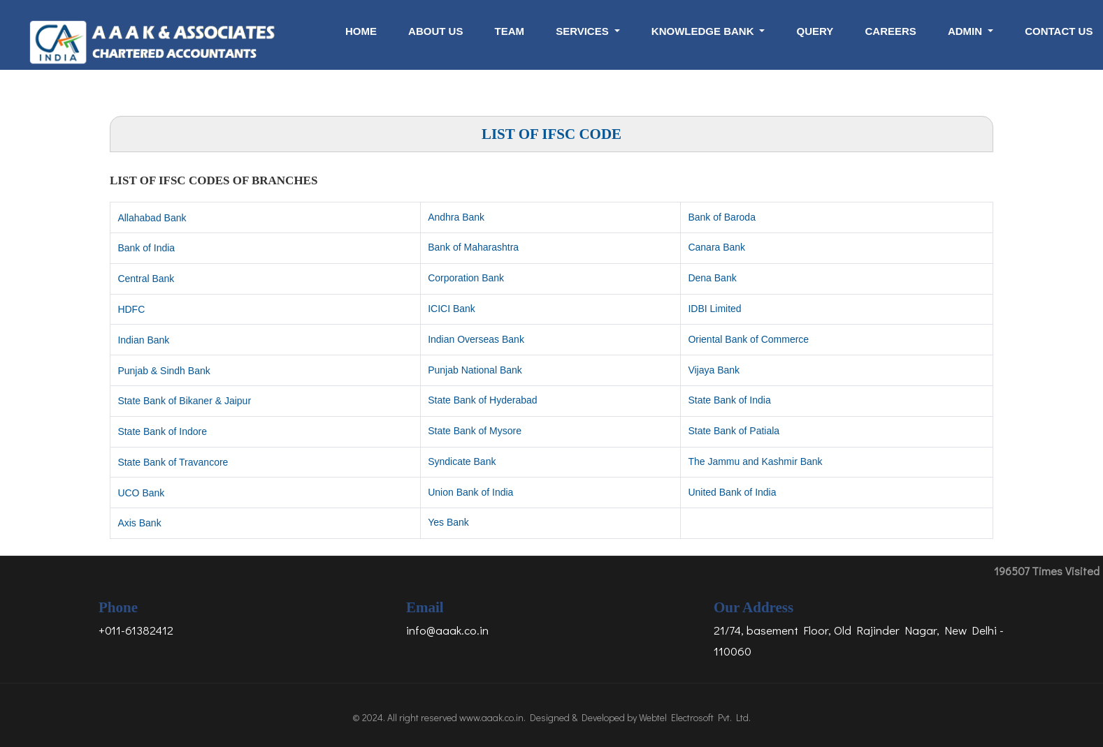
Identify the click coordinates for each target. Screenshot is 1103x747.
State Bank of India (729, 400)
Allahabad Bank (151, 217)
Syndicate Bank (462, 461)
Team (510, 31)
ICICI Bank (451, 308)
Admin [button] (966, 31)
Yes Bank (448, 522)
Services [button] (584, 31)
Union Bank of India (470, 492)
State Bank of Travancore (172, 462)
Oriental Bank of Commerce (748, 339)
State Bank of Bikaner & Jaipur (184, 400)
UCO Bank (140, 492)
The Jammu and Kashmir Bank (755, 461)
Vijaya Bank (714, 370)
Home (361, 31)
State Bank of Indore (162, 431)
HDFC (131, 309)
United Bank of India (732, 492)
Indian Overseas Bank (476, 339)
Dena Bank (712, 277)
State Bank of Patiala (733, 430)
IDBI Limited (714, 308)
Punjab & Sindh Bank (163, 370)
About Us (435, 31)
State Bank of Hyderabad (482, 400)
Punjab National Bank (475, 370)
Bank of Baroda (722, 217)
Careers (890, 31)
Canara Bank (716, 247)
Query (815, 31)
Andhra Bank (456, 217)
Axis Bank (139, 522)
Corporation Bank (466, 277)
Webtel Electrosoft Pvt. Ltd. (695, 717)
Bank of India (146, 247)
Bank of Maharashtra (473, 247)
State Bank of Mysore (474, 430)
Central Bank (145, 278)
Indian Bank (143, 340)
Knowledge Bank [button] (704, 31)
